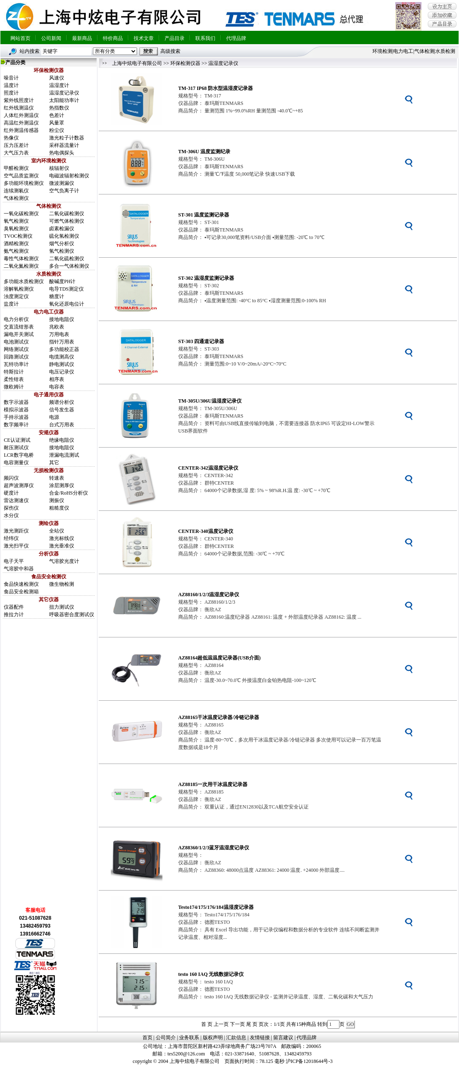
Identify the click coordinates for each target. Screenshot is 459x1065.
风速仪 (56, 78)
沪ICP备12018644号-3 (309, 1061)
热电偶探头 (61, 153)
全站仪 (56, 531)
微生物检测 (61, 584)
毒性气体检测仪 (21, 258)
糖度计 (56, 296)
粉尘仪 (56, 130)
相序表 (56, 379)
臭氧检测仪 (16, 228)
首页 (147, 1037)
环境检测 (382, 51)
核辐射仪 (59, 168)
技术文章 (144, 38)
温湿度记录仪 (64, 93)
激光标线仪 (61, 538)
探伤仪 (11, 508)
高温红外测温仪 (21, 123)
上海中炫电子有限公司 (137, 63)
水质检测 (445, 51)
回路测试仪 (16, 357)
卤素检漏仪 (61, 228)
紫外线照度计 (19, 100)
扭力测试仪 (61, 607)
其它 (54, 462)
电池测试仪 (16, 342)
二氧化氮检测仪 (21, 266)
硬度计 (11, 493)
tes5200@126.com (186, 1054)
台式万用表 (61, 425)
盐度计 (11, 304)
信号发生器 (61, 410)
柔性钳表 (14, 379)
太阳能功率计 (64, 100)
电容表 (56, 387)
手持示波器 (16, 417)
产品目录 (175, 38)
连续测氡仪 (16, 191)
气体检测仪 (16, 198)
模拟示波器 (16, 410)
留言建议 (283, 1037)
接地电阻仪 (61, 319)
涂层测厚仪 (61, 485)
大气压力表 (16, 153)
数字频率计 (16, 425)
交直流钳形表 (19, 327)
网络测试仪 (16, 349)
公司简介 (166, 1037)
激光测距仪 (16, 531)
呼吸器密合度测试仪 (71, 614)
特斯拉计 (14, 372)
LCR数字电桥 (18, 455)
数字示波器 (16, 402)
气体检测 (424, 51)
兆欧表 (56, 327)
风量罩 (56, 123)
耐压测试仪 (16, 447)
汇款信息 (236, 1037)
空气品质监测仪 (21, 176)
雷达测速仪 (16, 500)
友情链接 (260, 1037)
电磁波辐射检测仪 (69, 176)
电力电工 (403, 51)
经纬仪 (11, 538)
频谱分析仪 (61, 402)
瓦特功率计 (16, 364)
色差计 (56, 115)
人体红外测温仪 (21, 115)
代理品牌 (236, 38)
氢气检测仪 (61, 251)
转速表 (56, 478)
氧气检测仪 (16, 221)
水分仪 (11, 515)
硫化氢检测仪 (64, 236)
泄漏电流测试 (64, 455)
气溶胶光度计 (64, 561)
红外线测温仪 (19, 108)
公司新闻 (51, 38)
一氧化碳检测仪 (21, 213)
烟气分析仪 (61, 243)
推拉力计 (14, 614)
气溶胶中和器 (19, 569)
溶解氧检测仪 (19, 289)
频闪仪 (11, 478)
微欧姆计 (14, 387)
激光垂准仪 (61, 546)
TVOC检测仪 (18, 236)
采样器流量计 (64, 145)
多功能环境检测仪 (24, 183)
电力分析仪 (16, 319)
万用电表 (59, 334)
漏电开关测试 (19, 334)
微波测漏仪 (61, 183)
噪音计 (11, 78)
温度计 (11, 85)
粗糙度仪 (59, 508)
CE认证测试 (17, 440)
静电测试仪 (61, 364)
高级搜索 (170, 51)
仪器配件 (14, 607)
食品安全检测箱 (21, 592)
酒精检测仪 (16, 243)
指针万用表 (61, 342)
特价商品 (113, 38)
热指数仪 (59, 108)
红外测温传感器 (21, 130)
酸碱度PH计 (62, 281)
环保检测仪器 (185, 63)
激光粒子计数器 (66, 138)
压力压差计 (16, 145)
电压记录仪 (61, 372)
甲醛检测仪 (16, 168)
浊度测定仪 (16, 296)
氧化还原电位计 (66, 304)
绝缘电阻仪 (61, 440)
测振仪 (56, 500)
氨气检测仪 (16, 251)
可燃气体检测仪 (66, 221)
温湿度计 (59, 85)
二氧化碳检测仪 (66, 213)
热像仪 (11, 138)
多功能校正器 (64, 349)
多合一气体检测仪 (69, 266)
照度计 (11, 93)
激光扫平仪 (16, 546)
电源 (54, 417)
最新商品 (82, 38)
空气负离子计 (64, 191)
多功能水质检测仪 (24, 281)
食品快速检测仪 (21, 584)
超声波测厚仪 (19, 485)
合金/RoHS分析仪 (68, 493)
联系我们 (205, 38)
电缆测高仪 (61, 357)
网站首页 (20, 38)
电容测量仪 (16, 462)
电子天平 (14, 561)
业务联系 (189, 1037)
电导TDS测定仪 (66, 289)
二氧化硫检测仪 (66, 258)
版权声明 (213, 1037)
